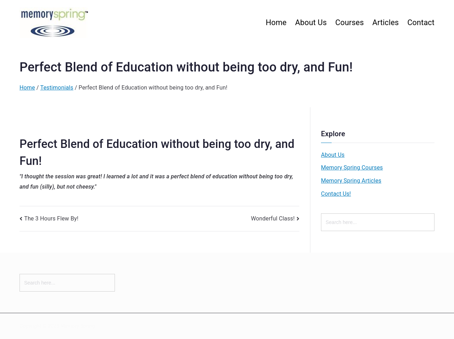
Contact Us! (336, 193)
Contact (420, 22)
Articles (385, 22)
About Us (311, 22)
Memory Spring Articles (351, 180)
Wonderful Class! (272, 218)
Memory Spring (77, 326)
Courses (349, 22)
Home (276, 22)
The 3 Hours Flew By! (51, 218)
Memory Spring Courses (352, 167)
